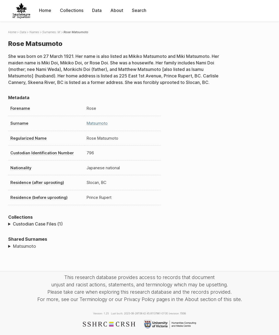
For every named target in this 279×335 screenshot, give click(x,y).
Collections (71, 10)
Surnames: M (51, 32)
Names (34, 32)
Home (45, 10)
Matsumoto (97, 123)
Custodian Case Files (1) (38, 224)
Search (139, 10)
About (116, 10)
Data (97, 10)
